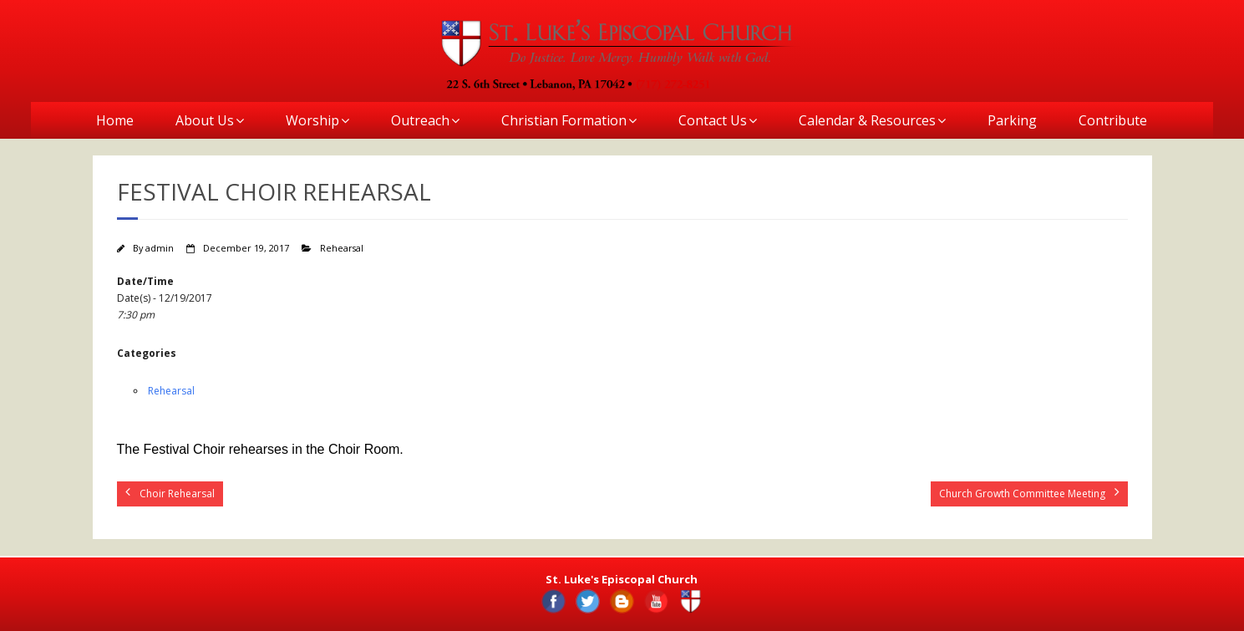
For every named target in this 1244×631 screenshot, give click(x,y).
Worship (312, 120)
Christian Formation (564, 120)
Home (115, 120)
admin (159, 248)
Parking (1012, 120)
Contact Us (712, 120)
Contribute (1113, 120)
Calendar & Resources (867, 120)
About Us (204, 120)
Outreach (420, 120)
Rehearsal (341, 248)
